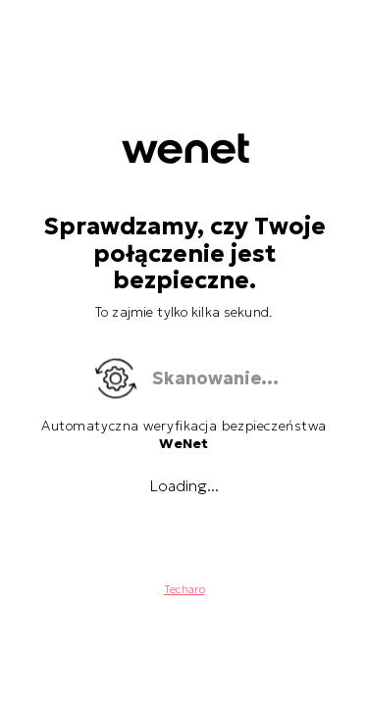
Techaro (184, 588)
